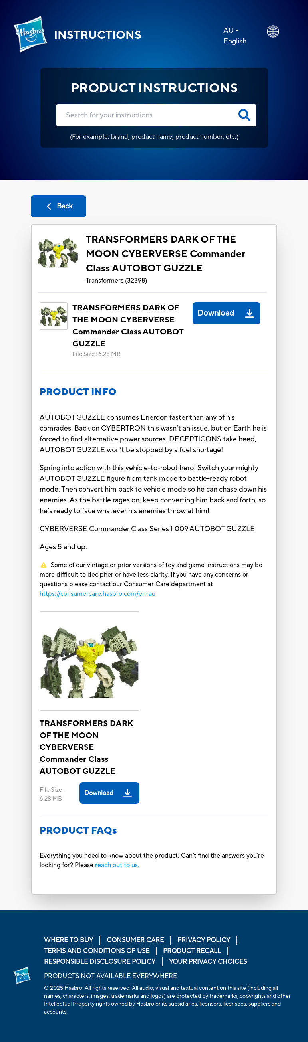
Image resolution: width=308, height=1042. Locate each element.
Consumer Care (135, 940)
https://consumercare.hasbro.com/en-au (97, 594)
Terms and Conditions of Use (96, 951)
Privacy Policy (203, 940)
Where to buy (68, 940)
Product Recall (192, 951)
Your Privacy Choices (208, 962)
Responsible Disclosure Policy (99, 962)
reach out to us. (117, 865)
